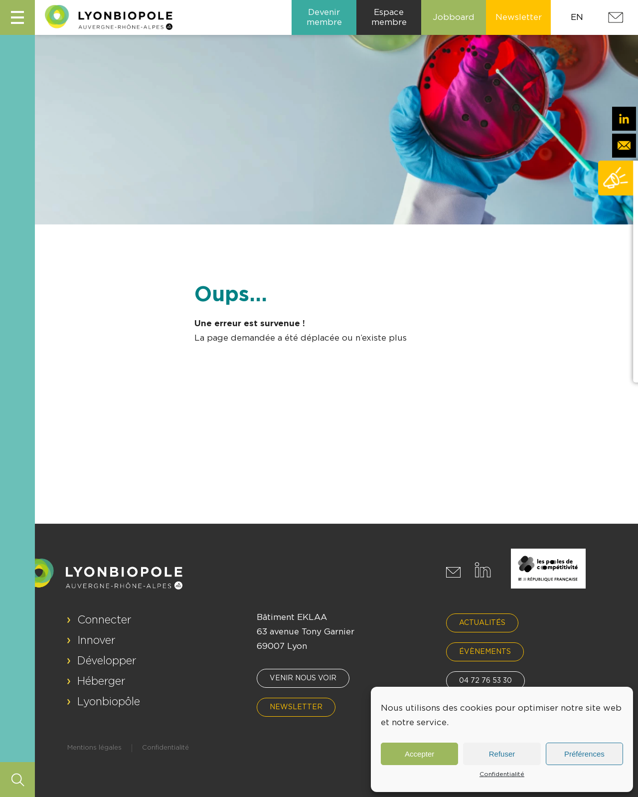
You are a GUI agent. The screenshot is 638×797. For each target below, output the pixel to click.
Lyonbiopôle (108, 701)
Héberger (101, 681)
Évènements (485, 651)
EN (577, 17)
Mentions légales (94, 748)
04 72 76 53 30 (485, 680)
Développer (107, 660)
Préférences (584, 754)
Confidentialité (501, 774)
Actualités (482, 622)
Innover (96, 640)
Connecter (104, 619)
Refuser (502, 754)
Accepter (419, 754)
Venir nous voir (303, 678)
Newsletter (296, 707)
